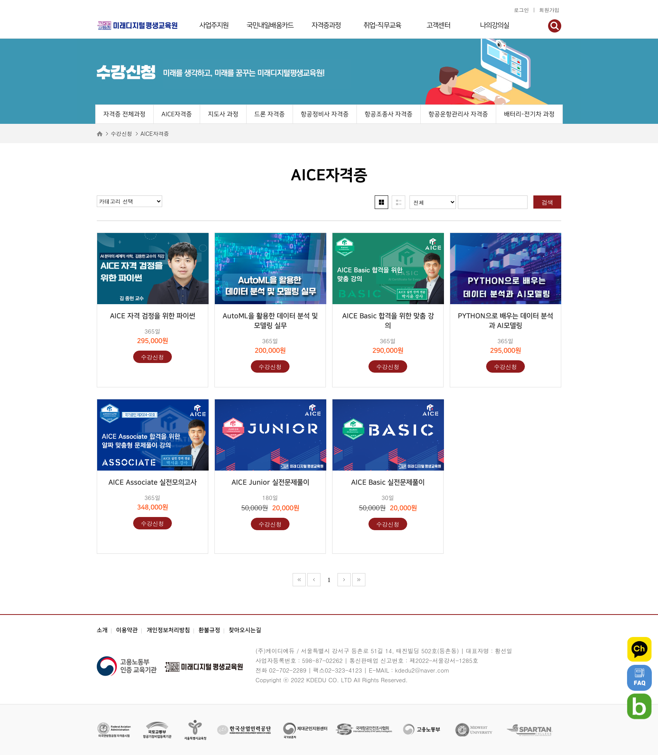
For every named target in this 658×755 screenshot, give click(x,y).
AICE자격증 (176, 114)
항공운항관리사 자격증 (458, 114)
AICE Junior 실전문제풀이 (270, 482)
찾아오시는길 (245, 630)
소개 (102, 630)
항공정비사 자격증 (325, 114)
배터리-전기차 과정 (529, 114)
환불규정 (209, 630)
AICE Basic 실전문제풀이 (388, 482)
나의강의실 (494, 25)
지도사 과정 (223, 114)
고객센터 (438, 25)
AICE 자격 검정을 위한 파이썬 (152, 316)
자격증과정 (326, 25)
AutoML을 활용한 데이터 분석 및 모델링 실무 (270, 321)
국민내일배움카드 (270, 25)
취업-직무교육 (382, 25)
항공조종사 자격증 (389, 114)
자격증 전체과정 (124, 114)
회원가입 (549, 10)
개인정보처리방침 (168, 630)
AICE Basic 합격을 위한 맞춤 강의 (388, 321)
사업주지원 (214, 25)
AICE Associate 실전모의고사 (152, 482)
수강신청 (152, 357)
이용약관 (127, 630)
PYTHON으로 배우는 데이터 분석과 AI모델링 (505, 321)
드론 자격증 (269, 114)
